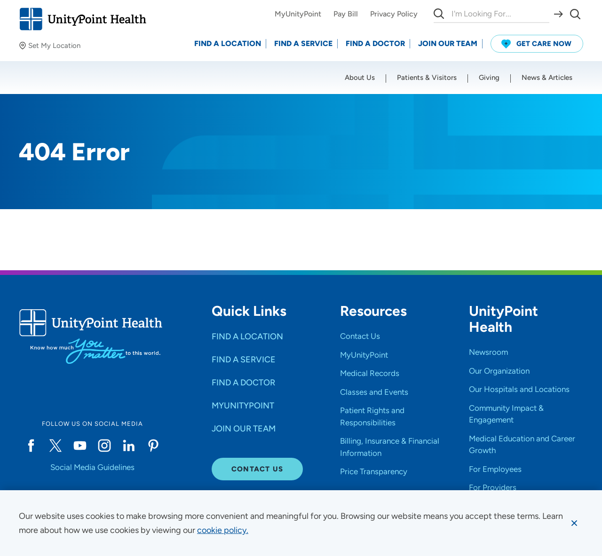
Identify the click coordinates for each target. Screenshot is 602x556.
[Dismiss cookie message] (574, 523)
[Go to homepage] (82, 19)
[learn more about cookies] (222, 530)
